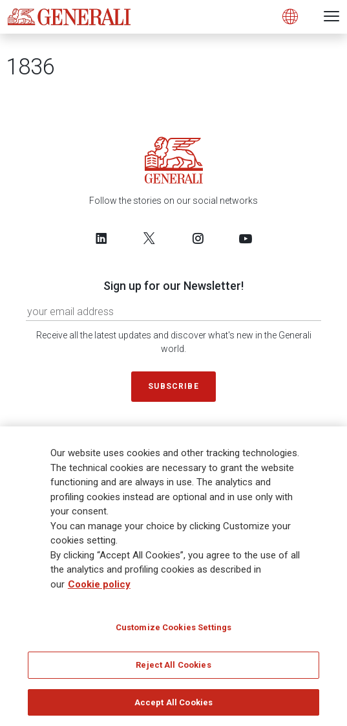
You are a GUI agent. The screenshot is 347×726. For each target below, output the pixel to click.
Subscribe (173, 386)
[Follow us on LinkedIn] (101, 238)
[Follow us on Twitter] (149, 238)
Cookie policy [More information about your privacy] (99, 589)
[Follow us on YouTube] (245, 238)
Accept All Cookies (173, 707)
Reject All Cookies (173, 669)
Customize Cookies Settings (173, 632)
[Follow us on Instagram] (197, 238)
